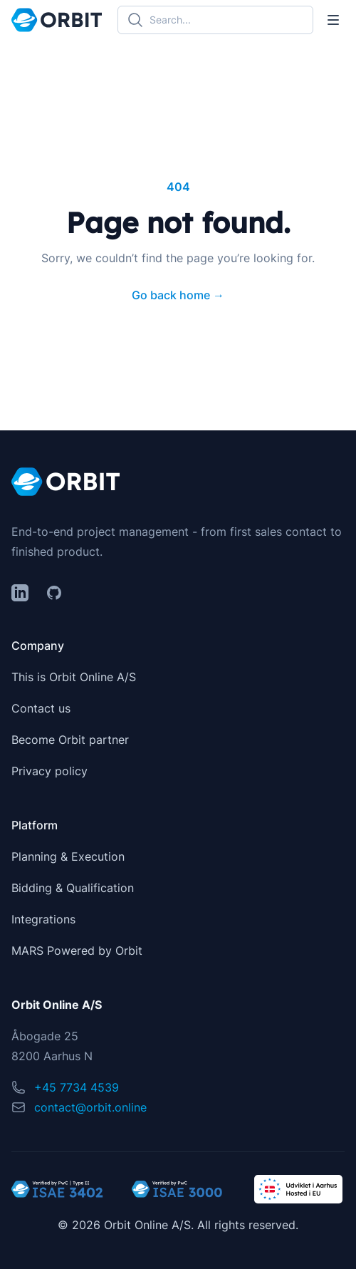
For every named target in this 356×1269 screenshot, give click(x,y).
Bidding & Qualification (72, 888)
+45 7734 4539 (76, 1087)
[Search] (215, 20)
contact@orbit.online (90, 1107)
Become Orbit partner (70, 739)
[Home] (56, 20)
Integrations (43, 919)
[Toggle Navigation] (333, 20)
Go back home (178, 295)
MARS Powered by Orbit (76, 950)
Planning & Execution (68, 856)
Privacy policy (49, 771)
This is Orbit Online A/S (73, 677)
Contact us (40, 708)
